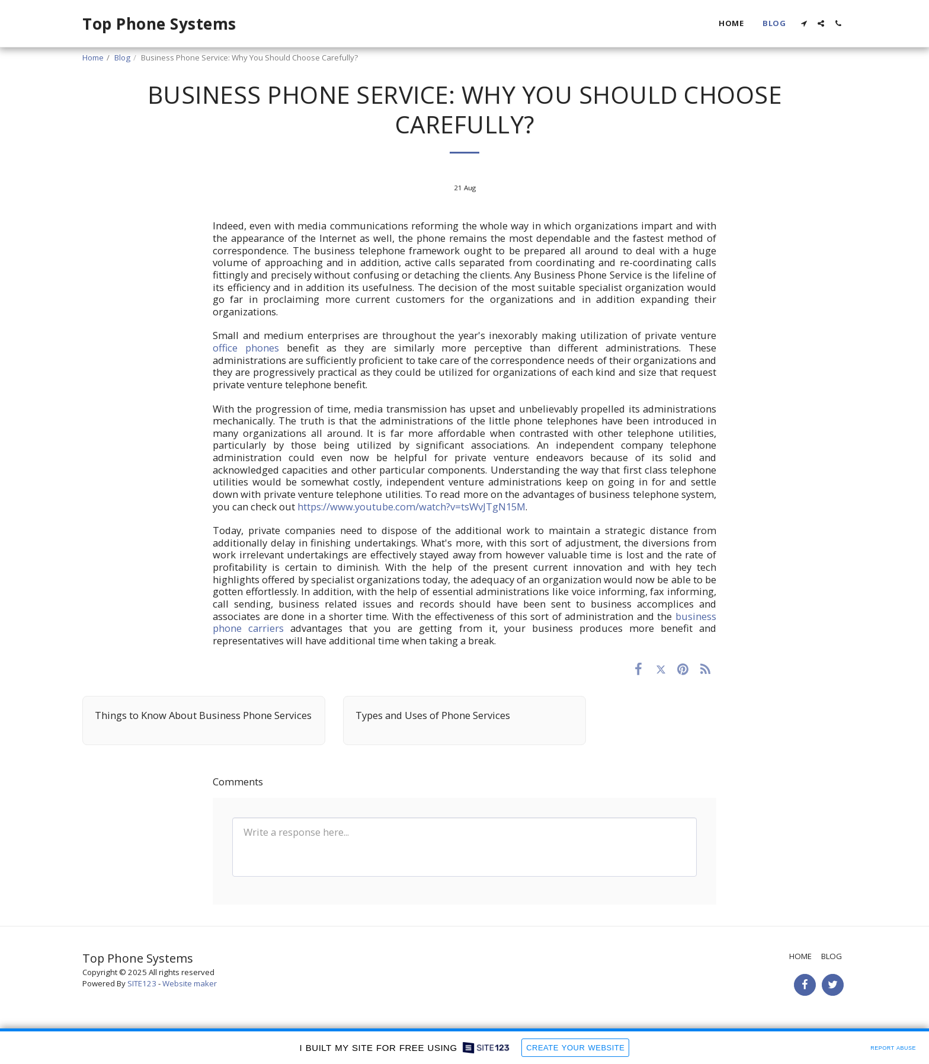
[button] (804, 23)
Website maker (189, 983)
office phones (246, 347)
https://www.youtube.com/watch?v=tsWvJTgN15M (411, 506)
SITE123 (141, 983)
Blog (122, 57)
